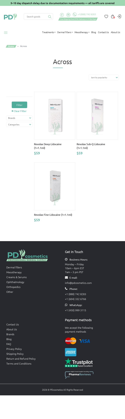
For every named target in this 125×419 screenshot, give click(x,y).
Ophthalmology (15, 282)
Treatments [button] (48, 32)
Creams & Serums (16, 277)
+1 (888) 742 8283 (75, 294)
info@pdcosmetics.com (78, 282)
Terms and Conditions (18, 363)
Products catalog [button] (7, 32)
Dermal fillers (14, 267)
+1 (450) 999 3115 (75, 310)
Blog (93, 32)
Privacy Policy (14, 349)
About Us (115, 32)
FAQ (8, 344)
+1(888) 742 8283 (84, 14)
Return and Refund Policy (21, 358)
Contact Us (103, 32)
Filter (19, 105)
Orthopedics (13, 287)
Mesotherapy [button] (81, 32)
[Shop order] (104, 77)
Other (9, 291)
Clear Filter (20, 110)
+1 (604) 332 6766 (75, 299)
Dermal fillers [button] (64, 32)
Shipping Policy (15, 353)
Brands (10, 334)
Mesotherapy (14, 272)
